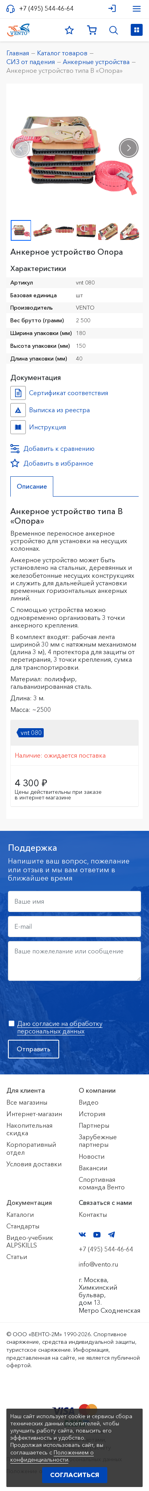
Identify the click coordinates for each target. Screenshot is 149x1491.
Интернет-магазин (34, 1114)
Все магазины (26, 1102)
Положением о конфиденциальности (52, 1456)
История (92, 1114)
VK (82, 1234)
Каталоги (20, 1214)
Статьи (16, 1257)
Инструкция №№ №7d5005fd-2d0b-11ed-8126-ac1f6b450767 (18, 427)
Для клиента (25, 1090)
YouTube (97, 1235)
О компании (97, 1090)
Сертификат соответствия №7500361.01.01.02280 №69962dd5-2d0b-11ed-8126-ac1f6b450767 (18, 393)
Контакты (93, 1214)
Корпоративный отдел (31, 1148)
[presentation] (20, 148)
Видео (89, 1102)
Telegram (111, 1235)
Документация (29, 1202)
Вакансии (93, 1168)
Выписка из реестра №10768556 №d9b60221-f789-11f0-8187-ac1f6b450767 (18, 410)
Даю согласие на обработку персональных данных (60, 1027)
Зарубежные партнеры (98, 1140)
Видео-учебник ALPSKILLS (29, 1241)
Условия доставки (34, 1164)
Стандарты (22, 1226)
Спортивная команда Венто (102, 1183)
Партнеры (94, 1125)
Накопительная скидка (29, 1129)
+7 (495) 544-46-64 (46, 8)
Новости (91, 1156)
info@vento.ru (98, 1264)
